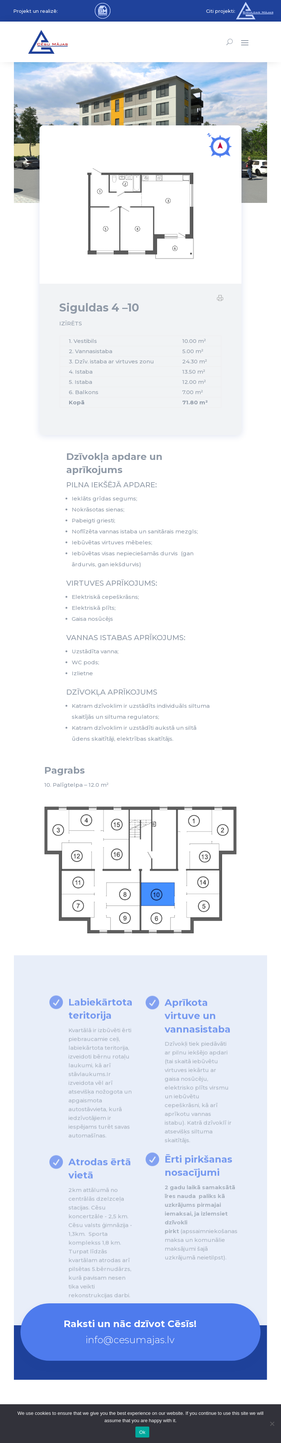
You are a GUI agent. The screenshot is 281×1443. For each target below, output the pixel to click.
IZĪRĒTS (70, 329)
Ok (142, 1432)
